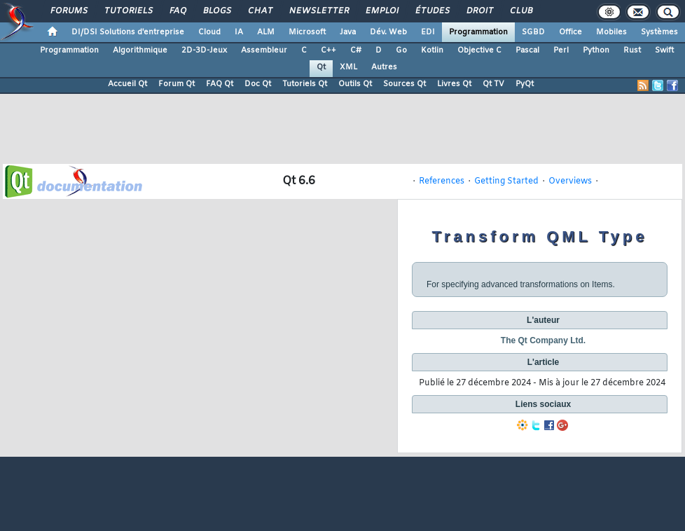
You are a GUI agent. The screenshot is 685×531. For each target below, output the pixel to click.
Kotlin (432, 50)
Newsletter (318, 11)
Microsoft (307, 32)
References (441, 181)
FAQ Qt (219, 84)
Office (570, 32)
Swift (664, 50)
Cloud (209, 32)
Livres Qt (454, 84)
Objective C (479, 50)
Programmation (478, 32)
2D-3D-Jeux (204, 50)
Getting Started (506, 181)
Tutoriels (127, 11)
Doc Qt (257, 84)
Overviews (570, 181)
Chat (259, 11)
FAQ (177, 11)
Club (520, 11)
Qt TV (493, 84)
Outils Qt (355, 84)
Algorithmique (140, 50)
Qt (321, 67)
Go (401, 50)
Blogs (216, 11)
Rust (632, 50)
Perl (561, 50)
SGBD (533, 32)
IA (239, 32)
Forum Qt (176, 84)
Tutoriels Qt (304, 84)
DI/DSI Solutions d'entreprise (127, 32)
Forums (68, 11)
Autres (384, 67)
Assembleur (264, 50)
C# (355, 50)
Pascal (527, 50)
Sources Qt (404, 84)
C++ (328, 50)
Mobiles (611, 32)
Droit (479, 11)
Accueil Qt (127, 84)
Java (348, 32)
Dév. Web (388, 32)
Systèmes (659, 32)
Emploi (381, 11)
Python (596, 50)
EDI (428, 32)
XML (348, 67)
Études (431, 11)
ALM (266, 32)
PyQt (525, 84)
